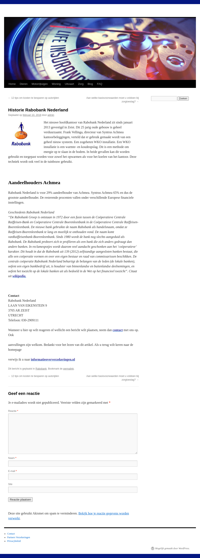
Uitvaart (69, 83)
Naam (12, 458)
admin (51, 115)
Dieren (24, 83)
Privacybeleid (14, 541)
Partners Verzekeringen (18, 537)
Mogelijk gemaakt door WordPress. (172, 548)
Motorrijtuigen (40, 83)
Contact (11, 533)
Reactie (13, 411)
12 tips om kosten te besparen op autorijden (33, 97)
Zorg (80, 83)
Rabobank (41, 368)
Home (12, 83)
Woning (56, 83)
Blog (90, 83)
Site (10, 484)
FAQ (99, 83)
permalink (68, 368)
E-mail (12, 471)
